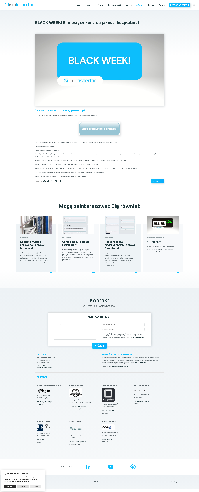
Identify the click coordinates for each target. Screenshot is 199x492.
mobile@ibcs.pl (42, 461)
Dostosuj (23, 486)
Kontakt (162, 5)
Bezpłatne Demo (180, 5)
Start (84, 5)
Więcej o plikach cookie (21, 481)
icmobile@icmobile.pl (44, 389)
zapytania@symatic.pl (141, 423)
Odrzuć (35, 486)
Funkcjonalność (117, 5)
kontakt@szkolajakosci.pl (77, 463)
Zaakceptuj (10, 486)
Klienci (103, 5)
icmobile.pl (40, 426)
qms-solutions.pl (75, 431)
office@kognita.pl (108, 432)
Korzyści (93, 5)
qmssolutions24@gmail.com (78, 428)
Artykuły (141, 5)
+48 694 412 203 (42, 387)
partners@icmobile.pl (120, 388)
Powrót (157, 207)
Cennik (130, 5)
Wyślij (99, 367)
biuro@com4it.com (108, 461)
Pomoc (151, 5)
